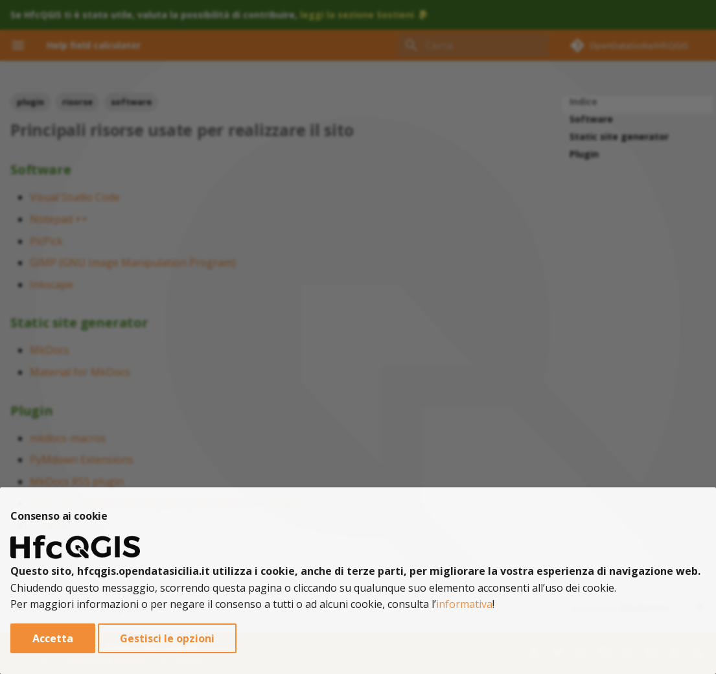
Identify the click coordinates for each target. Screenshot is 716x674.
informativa (464, 604)
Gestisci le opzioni (167, 638)
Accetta (52, 638)
